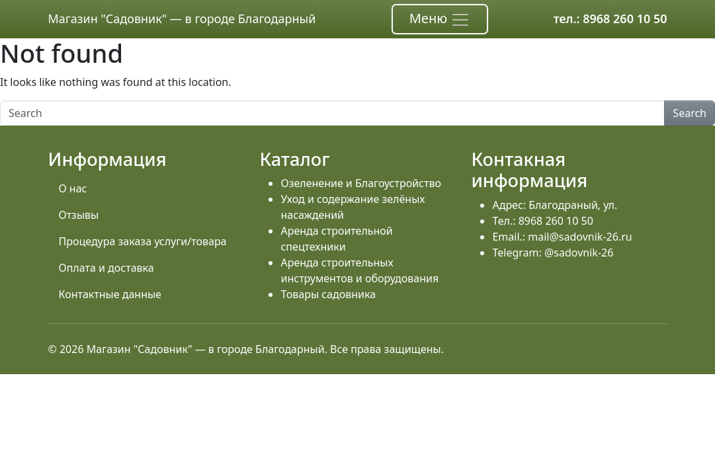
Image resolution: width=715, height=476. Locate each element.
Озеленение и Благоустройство (360, 183)
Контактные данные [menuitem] (110, 294)
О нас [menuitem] (73, 188)
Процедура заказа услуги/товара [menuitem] (143, 241)
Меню (440, 19)
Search (689, 113)
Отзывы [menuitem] (79, 215)
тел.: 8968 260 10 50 (610, 18)
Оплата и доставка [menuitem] (106, 267)
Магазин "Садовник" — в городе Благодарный (182, 18)
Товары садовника (328, 294)
